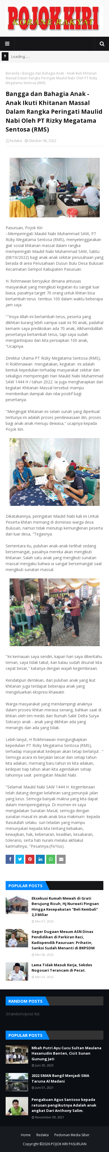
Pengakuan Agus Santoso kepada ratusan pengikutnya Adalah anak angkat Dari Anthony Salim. (64, 1105)
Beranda (12, 73)
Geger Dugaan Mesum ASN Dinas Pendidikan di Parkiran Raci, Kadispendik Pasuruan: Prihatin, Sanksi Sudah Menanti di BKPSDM (63, 940)
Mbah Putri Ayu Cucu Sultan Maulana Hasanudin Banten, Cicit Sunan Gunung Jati (66, 1053)
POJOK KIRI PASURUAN (68, 1144)
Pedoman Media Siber (72, 1135)
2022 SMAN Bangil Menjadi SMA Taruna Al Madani (60, 1078)
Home (26, 1135)
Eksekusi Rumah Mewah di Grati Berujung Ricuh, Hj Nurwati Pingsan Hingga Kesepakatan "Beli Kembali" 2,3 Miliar (65, 906)
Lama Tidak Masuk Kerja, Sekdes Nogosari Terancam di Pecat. (62, 967)
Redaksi (16, 140)
